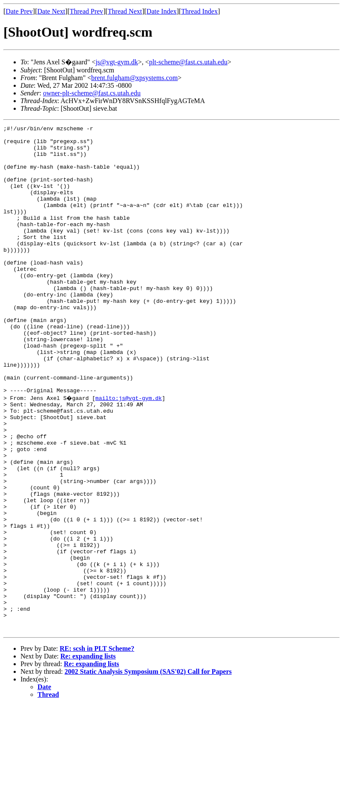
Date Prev (19, 11)
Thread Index (199, 11)
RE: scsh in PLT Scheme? (97, 748)
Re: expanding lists (88, 755)
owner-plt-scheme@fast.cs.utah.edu (92, 93)
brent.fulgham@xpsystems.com (134, 77)
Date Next (51, 11)
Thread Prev (86, 11)
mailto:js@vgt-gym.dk (129, 451)
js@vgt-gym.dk (116, 62)
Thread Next (125, 11)
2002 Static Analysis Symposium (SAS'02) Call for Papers (148, 771)
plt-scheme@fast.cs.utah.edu (188, 62)
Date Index (162, 11)
